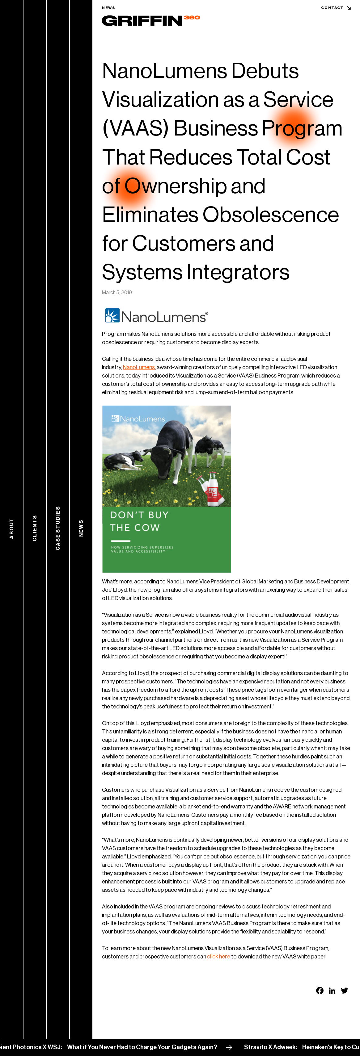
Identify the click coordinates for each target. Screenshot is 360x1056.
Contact (332, 8)
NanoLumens (139, 367)
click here (218, 956)
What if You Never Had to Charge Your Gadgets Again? (148, 1047)
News (109, 8)
